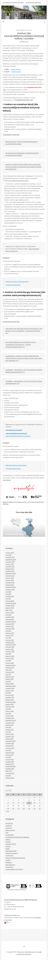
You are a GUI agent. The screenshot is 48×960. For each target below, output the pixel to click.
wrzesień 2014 (9, 723)
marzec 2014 (9, 730)
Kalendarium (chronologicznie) (13, 2)
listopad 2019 (9, 619)
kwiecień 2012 (9, 778)
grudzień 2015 (9, 697)
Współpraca (9, 867)
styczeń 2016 (9, 695)
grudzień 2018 (9, 642)
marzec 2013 (9, 755)
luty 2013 (8, 757)
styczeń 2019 (9, 640)
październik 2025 (10, 560)
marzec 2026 (9, 553)
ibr (22, 30)
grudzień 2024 (10, 566)
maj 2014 (8, 727)
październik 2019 (10, 622)
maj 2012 (8, 776)
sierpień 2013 (9, 746)
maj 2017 (8, 674)
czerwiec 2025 (10, 562)
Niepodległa (7, 480)
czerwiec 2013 (9, 748)
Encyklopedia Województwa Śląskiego (17, 837)
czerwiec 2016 (9, 688)
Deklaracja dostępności (12, 915)
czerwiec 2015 (9, 707)
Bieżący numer (10, 830)
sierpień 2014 (9, 725)
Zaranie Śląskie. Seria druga (14, 869)
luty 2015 (8, 714)
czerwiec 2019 (9, 629)
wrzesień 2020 (9, 606)
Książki (7, 849)
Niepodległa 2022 (24, 41)
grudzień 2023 (9, 571)
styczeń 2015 (9, 716)
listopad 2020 (9, 601)
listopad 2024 (9, 569)
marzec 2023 (9, 578)
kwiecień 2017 (9, 677)
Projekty (8, 860)
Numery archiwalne (11, 853)
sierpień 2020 (9, 608)
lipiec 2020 (8, 610)
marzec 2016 (9, 691)
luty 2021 (8, 599)
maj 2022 (8, 592)
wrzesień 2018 (9, 647)
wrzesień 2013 (9, 743)
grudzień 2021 (9, 596)
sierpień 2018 (9, 649)
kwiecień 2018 (9, 656)
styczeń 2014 (9, 734)
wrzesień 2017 (9, 668)
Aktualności (9, 823)
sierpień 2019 (9, 626)
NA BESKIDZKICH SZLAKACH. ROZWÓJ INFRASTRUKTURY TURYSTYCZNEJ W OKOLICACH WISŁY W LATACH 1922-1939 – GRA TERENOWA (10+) (24, 358)
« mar (7, 811)
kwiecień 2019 (9, 633)
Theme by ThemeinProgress (26, 952)
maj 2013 (8, 750)
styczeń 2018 (9, 663)
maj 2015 (8, 709)
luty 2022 (8, 594)
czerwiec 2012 (9, 773)
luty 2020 (8, 615)
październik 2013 (10, 741)
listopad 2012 (9, 764)
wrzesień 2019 (9, 624)
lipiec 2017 (8, 670)
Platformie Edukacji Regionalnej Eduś (16, 181)
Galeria (7, 839)
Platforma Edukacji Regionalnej (15, 858)
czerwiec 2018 (9, 651)
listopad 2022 (9, 585)
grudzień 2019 (9, 617)
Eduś (6, 832)
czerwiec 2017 (9, 672)
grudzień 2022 (9, 583)
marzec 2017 (9, 679)
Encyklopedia (9, 835)
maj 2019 (8, 631)
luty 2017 (8, 681)
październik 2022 (10, 587)
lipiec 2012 (8, 771)
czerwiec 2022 (10, 589)
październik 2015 (10, 702)
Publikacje (8, 862)
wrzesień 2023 (9, 576)
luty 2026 (8, 555)
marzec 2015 (9, 711)
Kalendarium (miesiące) (33, 2)
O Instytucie (9, 855)
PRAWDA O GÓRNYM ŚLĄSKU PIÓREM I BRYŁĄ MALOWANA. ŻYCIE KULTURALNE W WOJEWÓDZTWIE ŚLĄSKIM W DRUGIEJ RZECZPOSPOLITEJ (23, 167)
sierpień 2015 (9, 704)
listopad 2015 (9, 700)
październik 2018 (10, 645)
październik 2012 (10, 766)
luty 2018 (8, 661)
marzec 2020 (9, 612)
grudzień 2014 (9, 718)
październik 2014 (10, 720)
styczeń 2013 (9, 760)
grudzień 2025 (9, 557)
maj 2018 (8, 654)
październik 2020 (10, 603)
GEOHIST (8, 842)
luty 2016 (8, 693)
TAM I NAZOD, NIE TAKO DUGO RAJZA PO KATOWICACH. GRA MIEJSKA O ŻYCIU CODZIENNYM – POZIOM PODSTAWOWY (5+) (23, 331)
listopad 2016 (9, 684)
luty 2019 (8, 638)
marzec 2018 (9, 658)
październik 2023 (10, 573)
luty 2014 (8, 732)
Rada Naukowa (10, 865)
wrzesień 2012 (9, 769)
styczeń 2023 (9, 580)
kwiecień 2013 (9, 753)
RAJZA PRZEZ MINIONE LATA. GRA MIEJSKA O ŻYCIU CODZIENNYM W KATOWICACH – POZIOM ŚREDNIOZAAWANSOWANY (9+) (20, 344)
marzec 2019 (9, 635)
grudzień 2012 (9, 762)
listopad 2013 (9, 739)
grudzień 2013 (9, 737)
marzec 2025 (9, 564)
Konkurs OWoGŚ (10, 844)
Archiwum (8, 826)
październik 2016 (10, 686)
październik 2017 (10, 665)
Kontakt (7, 846)
